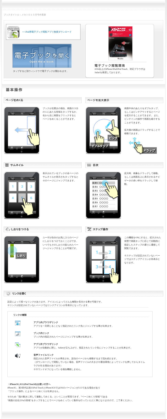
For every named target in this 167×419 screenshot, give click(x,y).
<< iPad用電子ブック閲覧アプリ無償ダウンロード (39, 32)
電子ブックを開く (42, 56)
